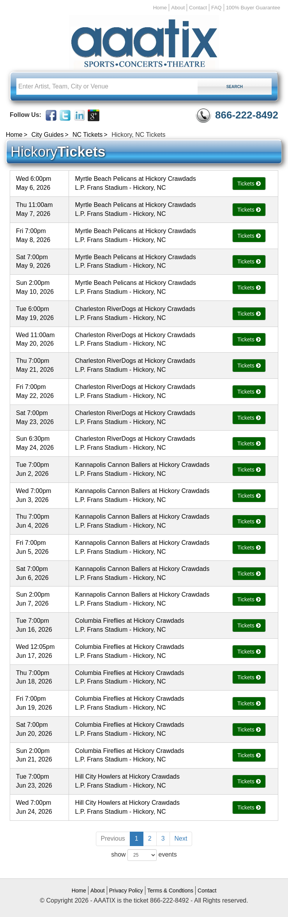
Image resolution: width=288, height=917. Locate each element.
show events (144, 855)
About (178, 8)
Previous (113, 838)
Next (181, 838)
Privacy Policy (126, 890)
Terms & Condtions (170, 890)
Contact (198, 8)
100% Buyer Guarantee (253, 8)
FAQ (216, 8)
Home (160, 8)
